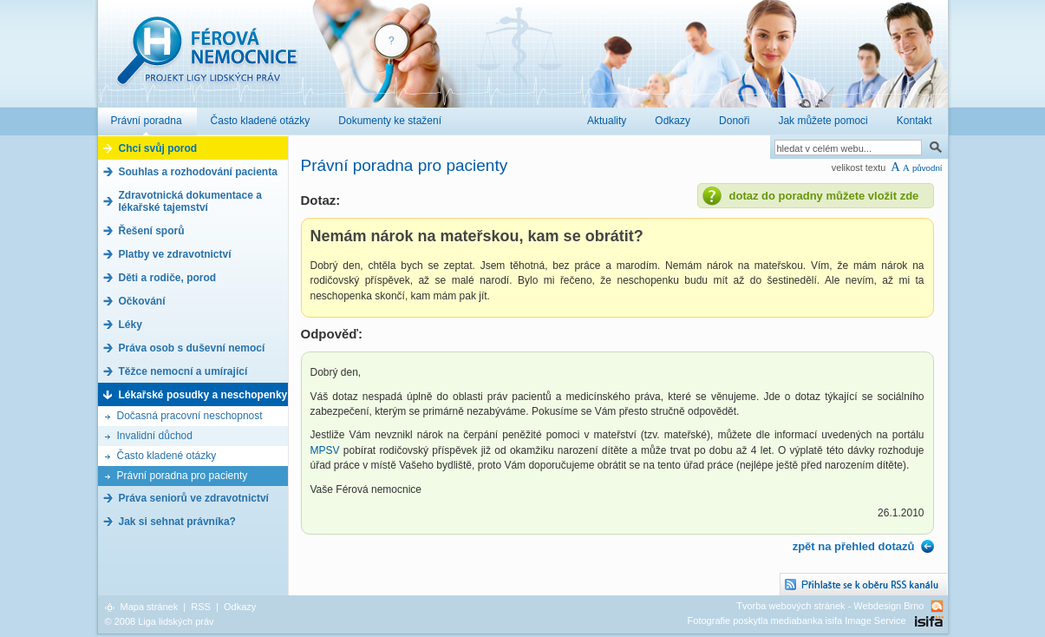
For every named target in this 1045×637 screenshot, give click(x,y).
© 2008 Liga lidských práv (159, 621)
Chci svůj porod (158, 148)
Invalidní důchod (155, 436)
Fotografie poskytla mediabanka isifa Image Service (797, 620)
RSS (201, 606)
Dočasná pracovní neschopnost (190, 416)
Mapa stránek (150, 606)
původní (927, 168)
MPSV (326, 450)
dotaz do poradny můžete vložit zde (824, 195)
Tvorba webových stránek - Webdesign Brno (830, 606)
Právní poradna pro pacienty (182, 476)
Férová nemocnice (206, 59)
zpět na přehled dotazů (854, 546)
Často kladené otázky (167, 456)
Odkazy (240, 606)
